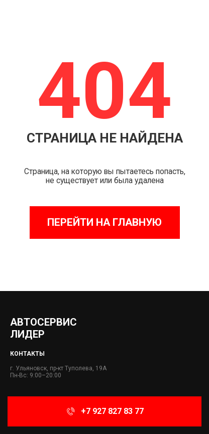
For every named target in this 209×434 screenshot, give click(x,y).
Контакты (27, 353)
